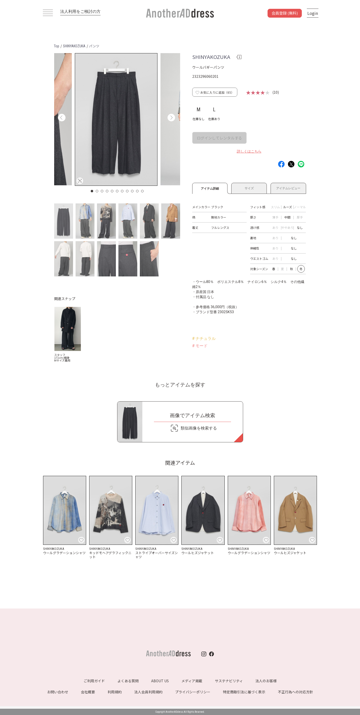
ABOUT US (160, 681)
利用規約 (115, 692)
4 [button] (107, 191)
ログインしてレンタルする (219, 137)
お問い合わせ (57, 692)
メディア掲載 (191, 681)
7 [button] (122, 191)
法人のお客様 (266, 681)
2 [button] (97, 191)
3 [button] (102, 191)
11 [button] (142, 191)
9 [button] (132, 191)
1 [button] (92, 191)
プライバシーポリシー (192, 692)
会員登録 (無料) (285, 13)
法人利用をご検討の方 (80, 11)
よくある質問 (128, 681)
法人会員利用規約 (148, 692)
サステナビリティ (229, 681)
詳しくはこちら (249, 151)
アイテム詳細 (210, 188)
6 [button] (117, 191)
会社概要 (88, 692)
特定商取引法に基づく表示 (244, 692)
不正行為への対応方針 (295, 692)
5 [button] (112, 191)
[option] (116, 119)
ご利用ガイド (94, 681)
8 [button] (127, 191)
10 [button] (137, 191)
